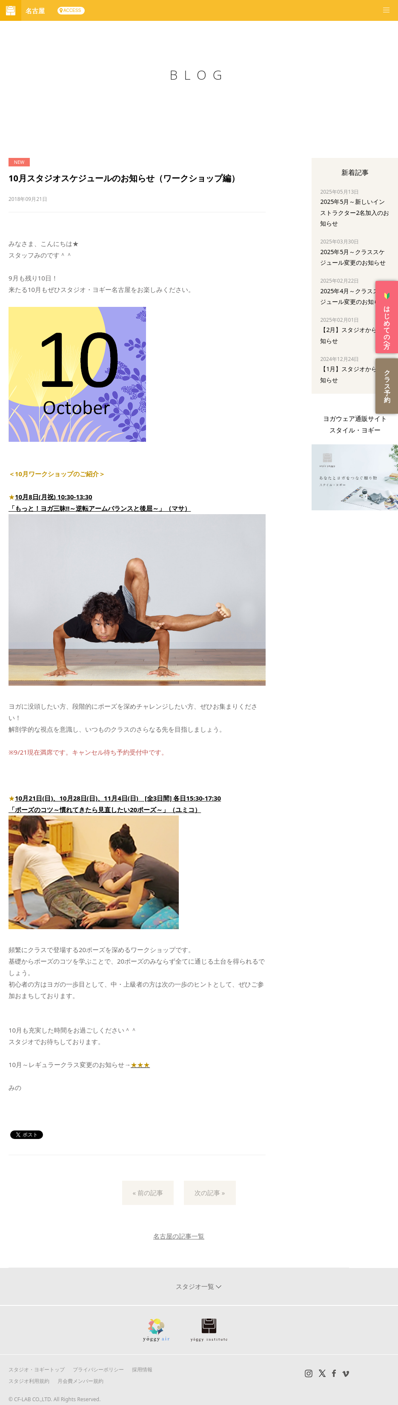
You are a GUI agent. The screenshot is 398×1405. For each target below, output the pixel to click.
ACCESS (72, 10)
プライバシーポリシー (98, 1369)
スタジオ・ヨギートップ (37, 1369)
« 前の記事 (148, 1192)
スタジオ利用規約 (29, 1381)
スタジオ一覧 (196, 1286)
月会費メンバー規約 (80, 1381)
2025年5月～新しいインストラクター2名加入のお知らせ (354, 212)
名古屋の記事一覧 (178, 1236)
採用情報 (142, 1369)
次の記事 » (210, 1192)
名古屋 (35, 10)
